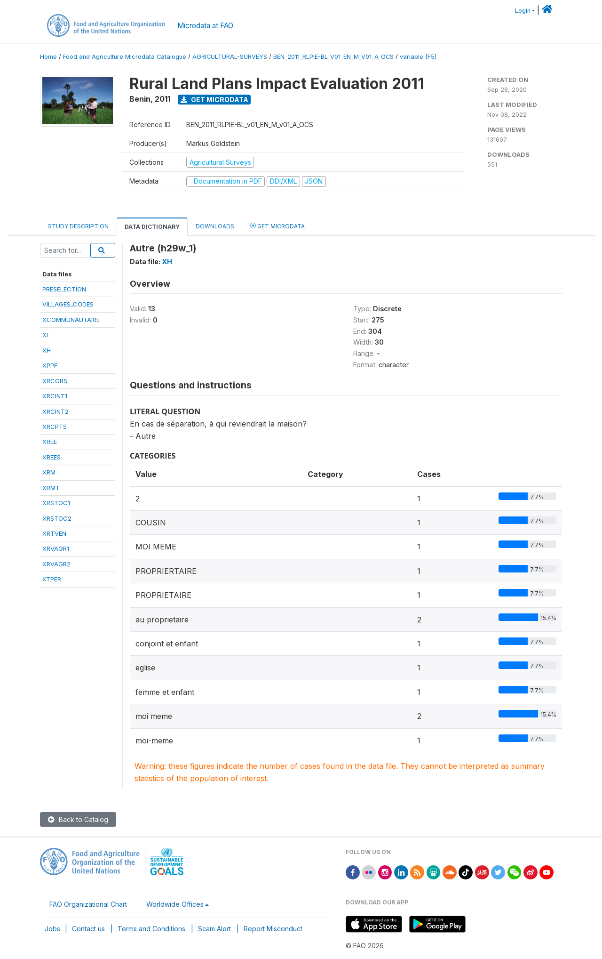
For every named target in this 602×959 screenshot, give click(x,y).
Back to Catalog (78, 819)
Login (523, 10)
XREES (51, 457)
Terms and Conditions (151, 929)
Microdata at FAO (205, 25)
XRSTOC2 (56, 518)
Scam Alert (214, 929)
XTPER (51, 579)
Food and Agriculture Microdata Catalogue (124, 56)
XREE (49, 441)
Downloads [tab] (215, 226)
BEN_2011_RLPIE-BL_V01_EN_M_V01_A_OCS (333, 56)
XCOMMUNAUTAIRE (71, 319)
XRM (48, 472)
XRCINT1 (54, 396)
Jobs (52, 929)
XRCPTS (54, 426)
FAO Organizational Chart (88, 904)
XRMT (51, 488)
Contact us (88, 929)
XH (46, 350)
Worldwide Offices (175, 904)
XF (46, 334)
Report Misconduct (273, 929)
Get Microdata (214, 100)
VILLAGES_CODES (68, 304)
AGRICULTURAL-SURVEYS (229, 56)
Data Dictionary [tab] (152, 226)
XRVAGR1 (55, 548)
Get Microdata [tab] (277, 226)
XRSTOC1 (56, 503)
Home (48, 56)
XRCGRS (54, 381)
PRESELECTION (64, 289)
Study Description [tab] (78, 226)
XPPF (49, 365)
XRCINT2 (55, 411)
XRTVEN (54, 533)
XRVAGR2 (56, 564)
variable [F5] (418, 56)
